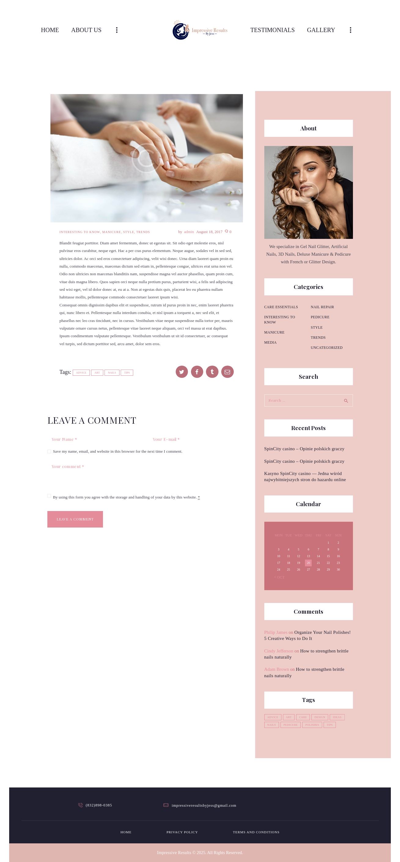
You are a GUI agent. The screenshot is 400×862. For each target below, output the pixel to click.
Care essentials (280, 307)
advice (81, 372)
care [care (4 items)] (305, 716)
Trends (143, 232)
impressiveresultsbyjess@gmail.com (204, 805)
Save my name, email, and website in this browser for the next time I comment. (117, 451)
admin (189, 231)
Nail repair (275, 347)
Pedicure (320, 307)
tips (127, 372)
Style (128, 232)
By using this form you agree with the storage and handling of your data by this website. (126, 498)
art (97, 372)
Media (270, 337)
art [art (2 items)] (290, 716)
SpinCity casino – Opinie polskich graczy (302, 448)
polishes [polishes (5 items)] (315, 724)
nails (112, 372)
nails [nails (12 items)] (272, 724)
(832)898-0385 (99, 805)
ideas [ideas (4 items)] (342, 716)
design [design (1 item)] (323, 716)
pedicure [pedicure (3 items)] (292, 724)
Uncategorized (326, 337)
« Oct (279, 577)
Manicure (111, 232)
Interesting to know (80, 232)
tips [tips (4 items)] (334, 724)
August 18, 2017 (209, 231)
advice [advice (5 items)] (273, 716)
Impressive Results (174, 852)
